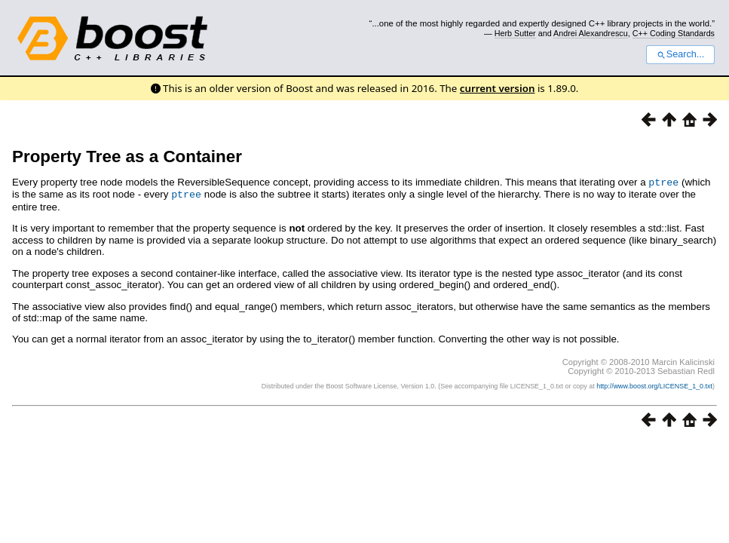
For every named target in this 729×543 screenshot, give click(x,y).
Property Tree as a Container (127, 156)
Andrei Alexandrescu (590, 33)
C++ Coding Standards (674, 33)
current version (497, 88)
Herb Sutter (515, 33)
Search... (680, 54)
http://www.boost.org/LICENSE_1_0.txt (654, 384)
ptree (663, 182)
